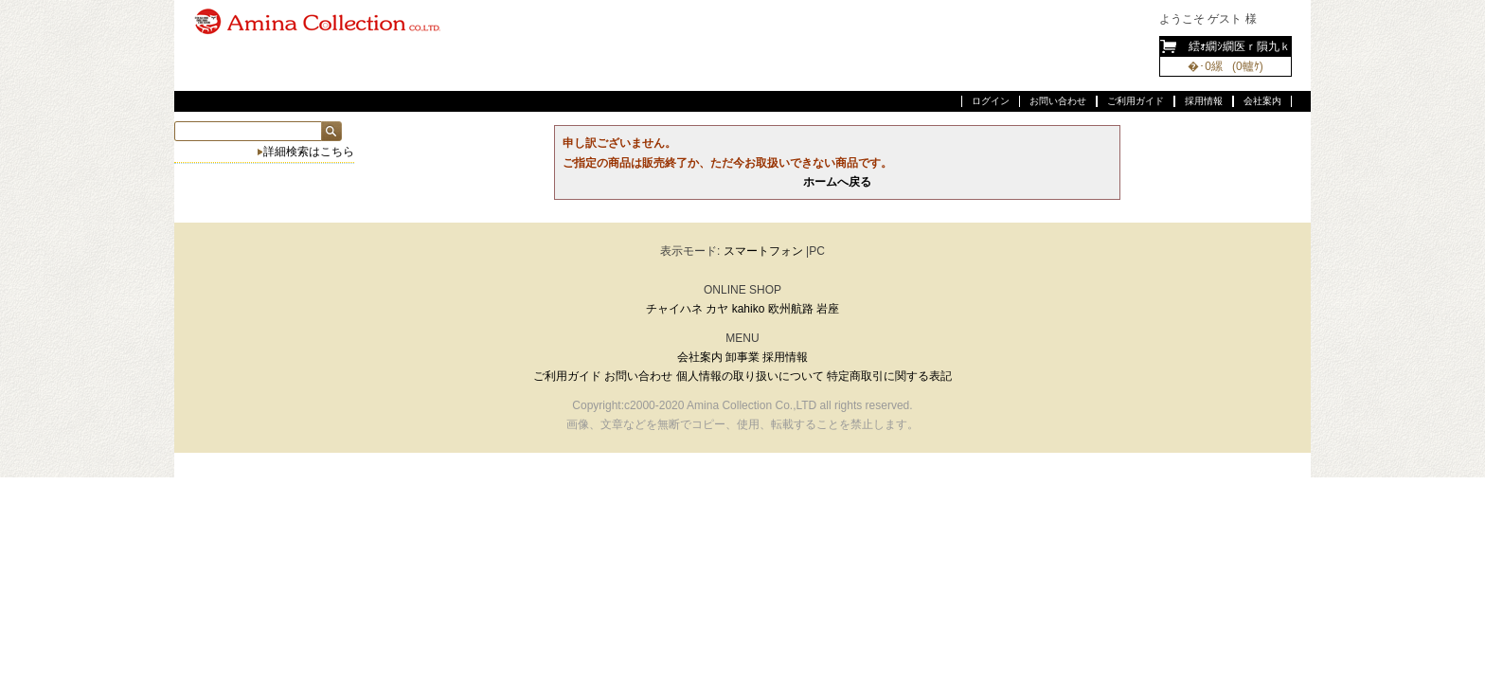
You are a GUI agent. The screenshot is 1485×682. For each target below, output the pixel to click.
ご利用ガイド (1135, 101)
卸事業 (742, 357)
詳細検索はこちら (308, 151)
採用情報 (1204, 101)
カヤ (717, 308)
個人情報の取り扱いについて (750, 376)
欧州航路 (791, 308)
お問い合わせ (1057, 101)
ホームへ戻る (837, 181)
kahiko (748, 308)
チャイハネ (674, 308)
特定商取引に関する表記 (889, 376)
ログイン (991, 101)
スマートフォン (763, 251)
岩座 (827, 308)
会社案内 (1262, 101)
